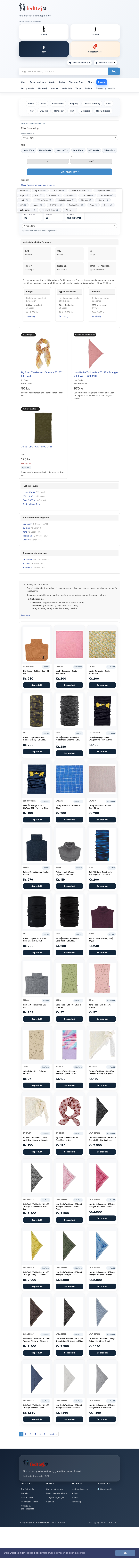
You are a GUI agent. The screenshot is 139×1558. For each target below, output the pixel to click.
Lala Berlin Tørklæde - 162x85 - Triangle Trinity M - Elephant (36, 1339)
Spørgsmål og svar (55, 1489)
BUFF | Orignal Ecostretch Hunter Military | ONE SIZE (34, 738)
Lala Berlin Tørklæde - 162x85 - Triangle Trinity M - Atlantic (102, 1273)
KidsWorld (27, 559)
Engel (24, 195)
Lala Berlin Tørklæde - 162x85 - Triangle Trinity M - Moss (69, 1273)
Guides (75, 1497)
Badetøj (88, 88)
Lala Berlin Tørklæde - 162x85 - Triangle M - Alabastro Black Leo (36, 1206)
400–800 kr (93, 150)
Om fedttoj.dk (27, 1489)
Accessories (58, 103)
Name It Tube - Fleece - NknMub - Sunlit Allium (66, 1072)
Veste (43, 103)
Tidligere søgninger (55, 1497)
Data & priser (27, 1497)
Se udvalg (31, 316)
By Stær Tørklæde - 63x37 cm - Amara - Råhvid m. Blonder (102, 1072)
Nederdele (67, 88)
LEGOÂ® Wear (43, 200)
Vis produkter (69, 172)
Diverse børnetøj (92, 103)
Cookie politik (105, 1489)
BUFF (24, 190)
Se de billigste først (31, 504)
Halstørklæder (103, 111)
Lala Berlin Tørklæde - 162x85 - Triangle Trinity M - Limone (36, 1273)
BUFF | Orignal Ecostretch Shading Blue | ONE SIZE (100, 873)
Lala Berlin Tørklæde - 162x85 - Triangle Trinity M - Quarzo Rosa (69, 1206)
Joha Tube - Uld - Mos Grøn (37, 446)
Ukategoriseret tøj (80, 1489)
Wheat (70, 210)
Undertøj (42, 88)
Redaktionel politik (29, 1501)
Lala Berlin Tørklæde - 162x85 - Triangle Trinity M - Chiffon (102, 1205)
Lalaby (24, 200)
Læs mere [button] (80, 1553)
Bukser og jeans (38, 82)
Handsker (59, 111)
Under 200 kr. (29, 492)
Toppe (78, 88)
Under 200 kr (29, 150)
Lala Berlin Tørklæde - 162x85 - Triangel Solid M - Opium (36, 1406)
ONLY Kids (56, 205)
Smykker (44, 111)
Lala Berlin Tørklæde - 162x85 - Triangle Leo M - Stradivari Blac (69, 1339)
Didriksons (58, 190)
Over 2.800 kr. (29, 500)
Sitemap (50, 1501)
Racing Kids (76, 205)
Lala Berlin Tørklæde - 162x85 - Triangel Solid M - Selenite (102, 1406)
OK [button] (125, 1553)
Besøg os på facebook (56, 1493)
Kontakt (24, 1493)
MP (23, 205)
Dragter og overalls (105, 88)
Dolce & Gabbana (80, 190)
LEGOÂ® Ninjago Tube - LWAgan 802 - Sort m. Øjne (100, 738)
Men (72, 111)
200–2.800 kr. (29, 496)
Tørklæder (85, 111)
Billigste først (109, 150)
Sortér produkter (28, 133)
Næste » (53, 1434)
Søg (114, 71)
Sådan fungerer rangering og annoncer (38, 185)
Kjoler (23, 82)
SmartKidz (27, 567)
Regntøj (74, 103)
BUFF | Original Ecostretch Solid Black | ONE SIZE (34, 939)
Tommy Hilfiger (50, 210)
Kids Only (87, 195)
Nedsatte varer (105, 62)
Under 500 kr (45, 150)
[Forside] (33, 7)
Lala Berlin (106, 195)
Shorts (91, 82)
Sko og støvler (28, 88)
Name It (38, 205)
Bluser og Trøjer (76, 82)
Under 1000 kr (62, 150)
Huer (31, 111)
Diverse (101, 82)
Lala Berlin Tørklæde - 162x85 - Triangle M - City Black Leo (102, 1138)
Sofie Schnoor (27, 210)
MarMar (86, 200)
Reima (108, 205)
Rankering (76, 1501)
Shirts (52, 82)
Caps (108, 103)
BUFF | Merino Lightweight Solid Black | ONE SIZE (67, 939)
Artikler (75, 1493)
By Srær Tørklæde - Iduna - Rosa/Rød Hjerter (67, 1138)
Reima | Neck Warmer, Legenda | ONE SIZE (65, 873)
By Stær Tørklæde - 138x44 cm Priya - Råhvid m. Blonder (35, 1138)
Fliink (38, 195)
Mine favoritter (79, 62)
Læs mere (25, 615)
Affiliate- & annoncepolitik (27, 1507)
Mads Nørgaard (66, 200)
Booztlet (26, 563)
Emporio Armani (104, 190)
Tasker (31, 103)
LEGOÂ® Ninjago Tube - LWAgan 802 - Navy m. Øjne (35, 806)
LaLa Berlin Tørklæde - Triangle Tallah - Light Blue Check (102, 1339)
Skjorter (54, 88)
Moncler (103, 200)
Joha (70, 195)
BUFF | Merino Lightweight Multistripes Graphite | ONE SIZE (68, 739)
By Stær (40, 190)
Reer (93, 205)
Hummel (54, 195)
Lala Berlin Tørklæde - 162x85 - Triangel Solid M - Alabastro (69, 1406)
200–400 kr (78, 150)
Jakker (62, 82)
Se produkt (36, 685)
